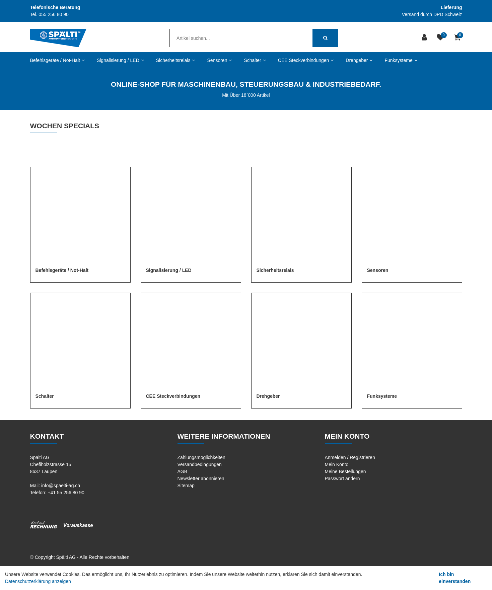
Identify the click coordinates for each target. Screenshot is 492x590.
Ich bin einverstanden (455, 578)
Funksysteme (382, 396)
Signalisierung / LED (169, 270)
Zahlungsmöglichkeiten (201, 457)
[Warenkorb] (458, 38)
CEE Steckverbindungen (173, 396)
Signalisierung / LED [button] (120, 60)
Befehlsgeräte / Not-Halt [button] (57, 60)
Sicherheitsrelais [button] (175, 60)
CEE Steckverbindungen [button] (306, 60)
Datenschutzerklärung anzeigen (38, 581)
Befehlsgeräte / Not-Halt (62, 270)
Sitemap (186, 485)
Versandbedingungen (200, 464)
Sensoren (378, 270)
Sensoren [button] (219, 60)
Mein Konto (337, 464)
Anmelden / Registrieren (350, 457)
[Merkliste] (441, 38)
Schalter (45, 396)
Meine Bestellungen (345, 471)
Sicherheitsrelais (275, 270)
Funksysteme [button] (400, 60)
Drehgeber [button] (359, 60)
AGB (183, 471)
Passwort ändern (342, 478)
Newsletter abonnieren (201, 478)
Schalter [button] (255, 60)
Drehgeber (268, 396)
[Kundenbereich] (425, 38)
